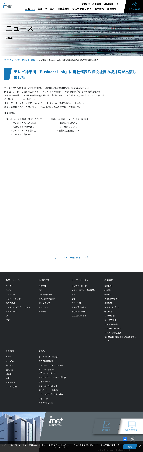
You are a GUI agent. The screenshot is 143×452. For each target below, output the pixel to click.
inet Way (10, 358)
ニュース (30, 8)
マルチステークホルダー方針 (51, 374)
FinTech (9, 287)
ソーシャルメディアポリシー (51, 362)
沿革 (8, 375)
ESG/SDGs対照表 (79, 313)
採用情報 (99, 8)
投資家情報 (63, 8)
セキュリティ (11, 308)
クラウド (9, 283)
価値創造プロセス (79, 304)
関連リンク (43, 395)
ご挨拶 (8, 354)
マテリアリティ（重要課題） (84, 287)
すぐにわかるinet (111, 296)
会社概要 (9, 362)
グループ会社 (11, 383)
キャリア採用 (110, 317)
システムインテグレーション (18, 304)
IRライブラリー (45, 300)
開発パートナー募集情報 (49, 387)
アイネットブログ (46, 400)
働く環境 (108, 308)
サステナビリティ (81, 8)
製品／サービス (46, 8)
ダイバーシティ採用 (112, 330)
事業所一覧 (10, 379)
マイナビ (108, 313)
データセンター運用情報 (89, 4)
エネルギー (10, 291)
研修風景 (108, 300)
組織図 (8, 371)
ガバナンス (76, 300)
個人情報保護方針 (46, 358)
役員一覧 (9, 366)
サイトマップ (44, 378)
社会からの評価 (78, 308)
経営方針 (42, 283)
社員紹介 (108, 287)
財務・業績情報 (45, 291)
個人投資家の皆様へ (47, 296)
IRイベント (43, 304)
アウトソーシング (13, 296)
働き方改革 (10, 300)
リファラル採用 (111, 321)
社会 (73, 296)
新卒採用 (108, 283)
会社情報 (111, 8)
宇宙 (8, 317)
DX (7, 313)
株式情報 (42, 308)
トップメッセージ (79, 283)
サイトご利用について (48, 383)
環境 (73, 291)
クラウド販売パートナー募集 (51, 391)
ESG (40, 287)
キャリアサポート (111, 304)
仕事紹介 (108, 291)
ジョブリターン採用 (112, 325)
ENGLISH (108, 4)
